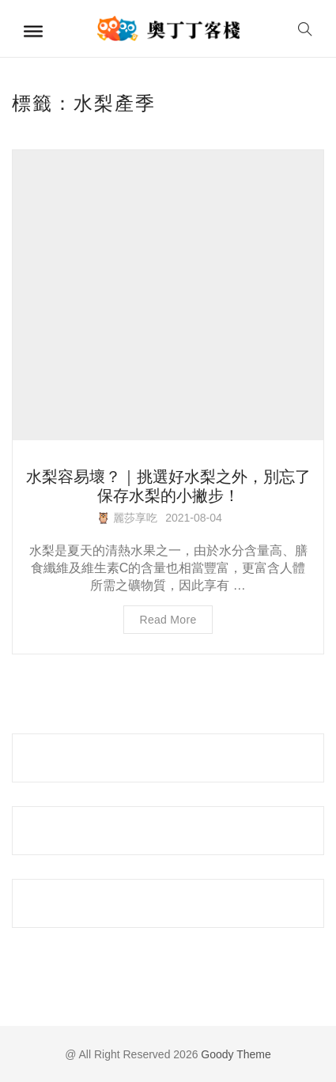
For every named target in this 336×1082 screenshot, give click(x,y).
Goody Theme (234, 1054)
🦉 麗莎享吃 (126, 517)
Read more (168, 619)
